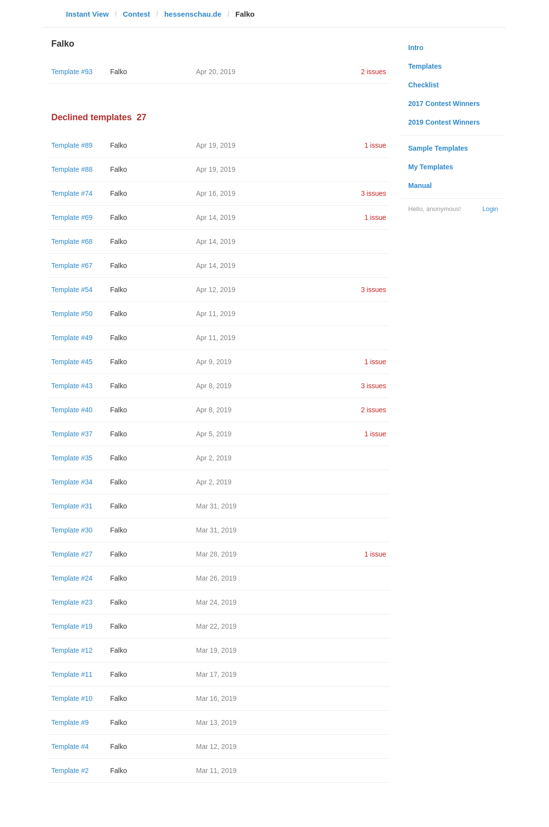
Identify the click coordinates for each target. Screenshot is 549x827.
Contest (136, 14)
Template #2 (70, 770)
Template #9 (70, 722)
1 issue (375, 145)
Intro (415, 48)
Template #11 (72, 674)
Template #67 (72, 265)
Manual (420, 185)
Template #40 (72, 410)
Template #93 (72, 72)
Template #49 (72, 338)
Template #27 (72, 554)
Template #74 (72, 193)
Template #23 (72, 602)
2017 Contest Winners (444, 103)
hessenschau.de (193, 14)
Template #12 (72, 650)
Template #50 (72, 314)
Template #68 (72, 241)
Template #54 (72, 289)
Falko (118, 72)
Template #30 (72, 530)
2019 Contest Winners (444, 122)
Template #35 (72, 458)
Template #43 (72, 386)
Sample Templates (438, 148)
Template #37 (72, 434)
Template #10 (72, 698)
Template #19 (72, 626)
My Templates (430, 167)
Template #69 (72, 217)
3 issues (373, 193)
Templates (425, 66)
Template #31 (72, 506)
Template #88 (72, 169)
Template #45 (72, 362)
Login (490, 209)
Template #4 (70, 746)
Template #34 (72, 482)
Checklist (423, 85)
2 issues (373, 72)
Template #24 (72, 578)
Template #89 (72, 145)
